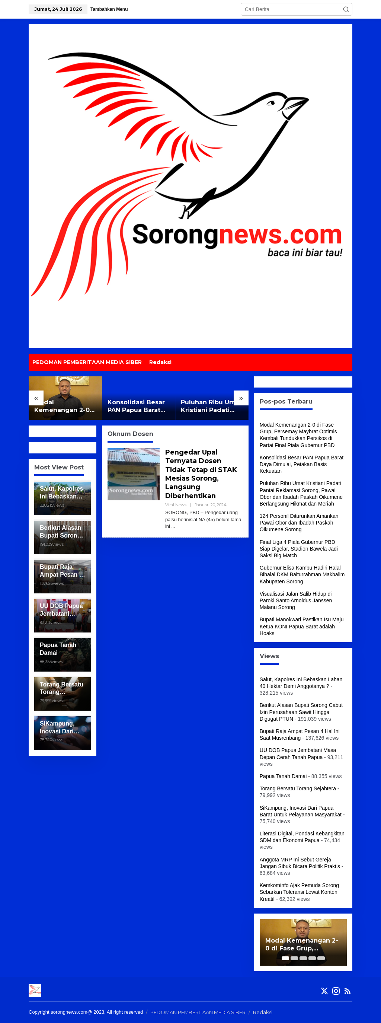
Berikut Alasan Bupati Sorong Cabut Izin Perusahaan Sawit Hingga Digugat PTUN (301, 711)
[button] (346, 9)
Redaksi (262, 1012)
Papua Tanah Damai (283, 776)
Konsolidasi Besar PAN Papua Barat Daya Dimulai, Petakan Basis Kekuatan (136, 406)
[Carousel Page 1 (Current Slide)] (285, 958)
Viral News (175, 504)
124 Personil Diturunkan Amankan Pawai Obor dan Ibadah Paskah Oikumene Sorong (299, 522)
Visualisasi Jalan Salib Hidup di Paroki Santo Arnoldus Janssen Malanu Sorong (296, 600)
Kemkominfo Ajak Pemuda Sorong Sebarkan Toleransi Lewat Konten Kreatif (299, 892)
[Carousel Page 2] (294, 958)
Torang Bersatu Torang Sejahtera (298, 788)
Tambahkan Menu (109, 9)
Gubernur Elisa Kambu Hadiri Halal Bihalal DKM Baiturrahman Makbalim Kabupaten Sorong (302, 574)
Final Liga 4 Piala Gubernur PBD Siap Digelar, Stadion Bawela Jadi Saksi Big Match (299, 548)
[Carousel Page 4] (312, 958)
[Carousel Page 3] (303, 958)
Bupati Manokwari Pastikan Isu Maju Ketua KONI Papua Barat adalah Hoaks (302, 626)
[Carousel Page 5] (321, 958)
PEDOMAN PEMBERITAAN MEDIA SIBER (198, 1012)
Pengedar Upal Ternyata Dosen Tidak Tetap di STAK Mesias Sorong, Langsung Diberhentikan (201, 474)
